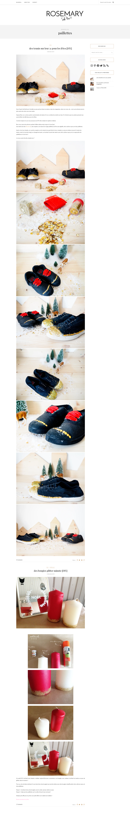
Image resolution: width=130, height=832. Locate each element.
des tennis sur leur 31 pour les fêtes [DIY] (50, 48)
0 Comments (19, 560)
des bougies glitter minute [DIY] (50, 570)
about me (27, 2)
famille (52, 567)
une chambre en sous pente (104, 77)
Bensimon (28, 126)
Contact (34, 2)
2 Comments (19, 804)
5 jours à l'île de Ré (101, 87)
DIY (51, 44)
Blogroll (18, 2)
